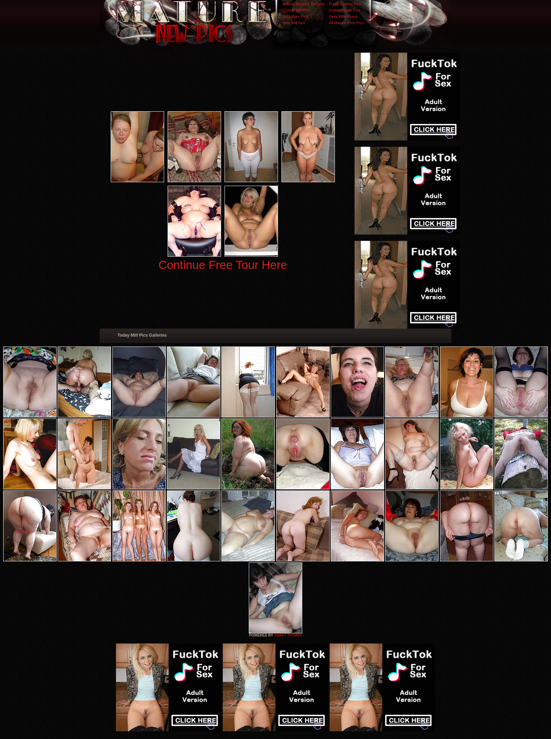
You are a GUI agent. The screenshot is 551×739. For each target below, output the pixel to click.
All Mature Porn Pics (346, 23)
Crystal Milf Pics (296, 10)
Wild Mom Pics (295, 16)
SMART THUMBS (288, 635)
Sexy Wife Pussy (343, 16)
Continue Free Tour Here (222, 264)
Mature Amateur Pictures (304, 4)
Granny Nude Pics (344, 10)
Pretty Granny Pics (345, 4)
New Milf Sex (294, 23)
